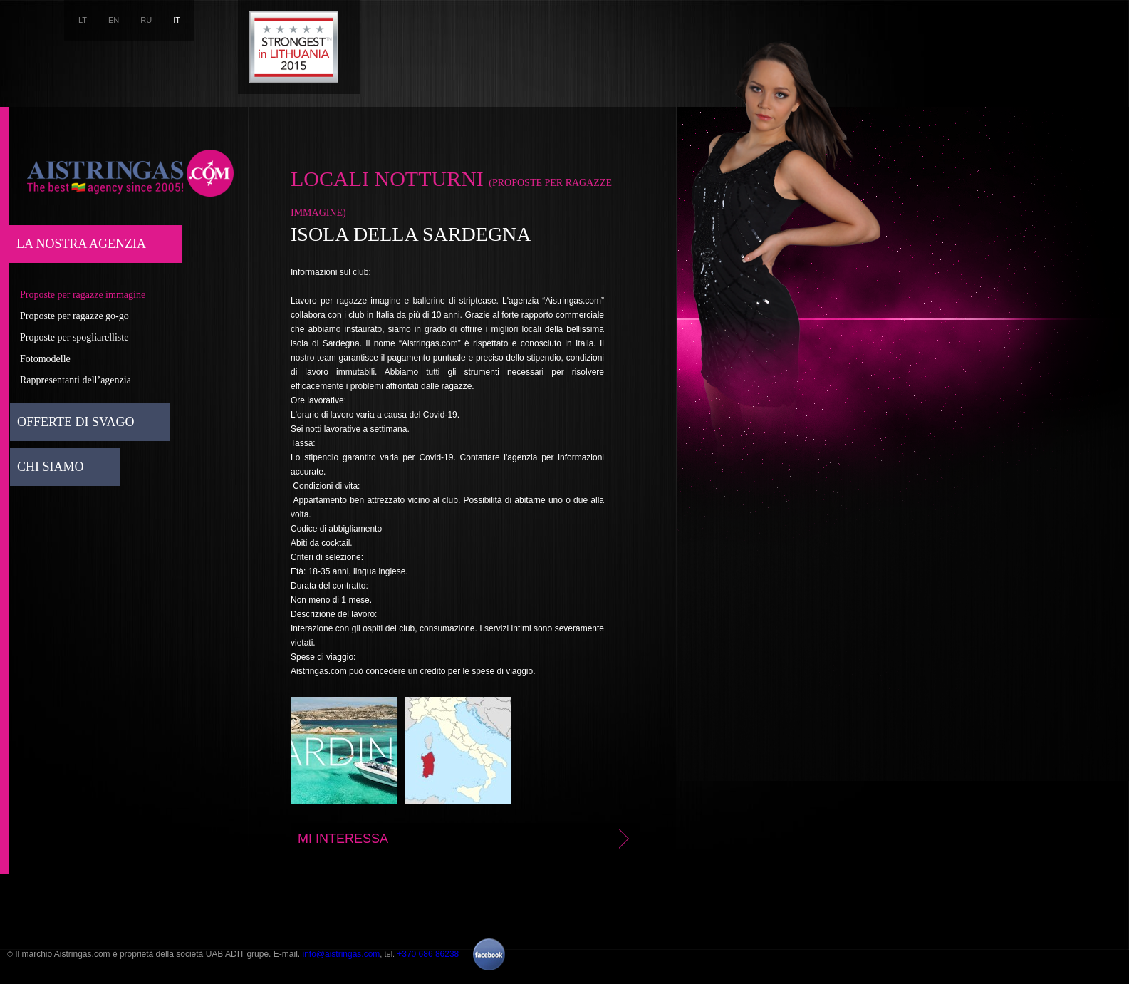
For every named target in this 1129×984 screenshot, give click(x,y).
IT (176, 20)
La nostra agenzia (81, 244)
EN (113, 20)
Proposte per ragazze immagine (82, 294)
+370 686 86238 (428, 954)
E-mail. (288, 954)
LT (82, 20)
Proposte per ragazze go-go (74, 316)
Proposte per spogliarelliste (74, 337)
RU (146, 20)
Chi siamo (50, 467)
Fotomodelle (45, 358)
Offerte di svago (76, 422)
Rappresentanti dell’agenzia (75, 380)
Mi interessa (466, 839)
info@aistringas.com (341, 954)
